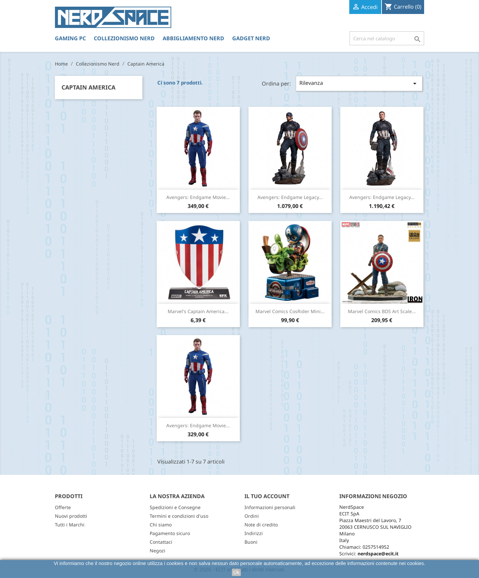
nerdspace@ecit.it (378, 553)
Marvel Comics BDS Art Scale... (382, 311)
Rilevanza (359, 83)
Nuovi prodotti (71, 516)
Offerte (63, 507)
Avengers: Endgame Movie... (198, 197)
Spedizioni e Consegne (175, 507)
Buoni (250, 542)
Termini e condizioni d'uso (179, 516)
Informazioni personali (269, 507)
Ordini (251, 516)
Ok (237, 572)
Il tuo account (266, 496)
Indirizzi (253, 533)
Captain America (88, 87)
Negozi (157, 550)
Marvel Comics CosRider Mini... (290, 311)
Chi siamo (161, 524)
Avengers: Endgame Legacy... (290, 197)
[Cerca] (387, 38)
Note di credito (261, 524)
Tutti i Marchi (69, 524)
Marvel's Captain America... (198, 311)
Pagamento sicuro (170, 533)
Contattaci (161, 542)
